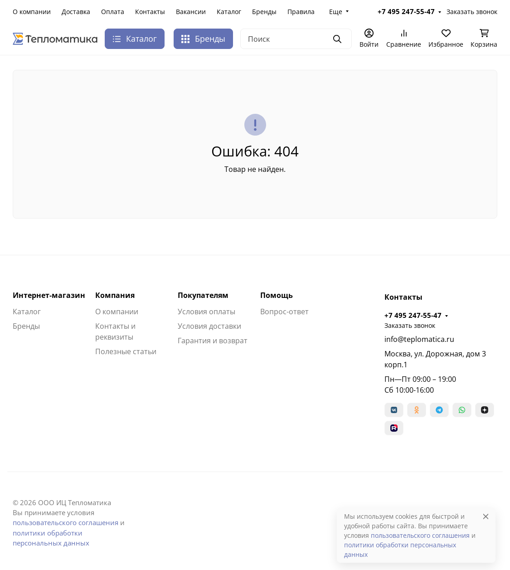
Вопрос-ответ (284, 312)
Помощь (276, 295)
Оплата (112, 11)
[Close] (485, 516)
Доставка (76, 11)
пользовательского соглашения (65, 522)
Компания (115, 295)
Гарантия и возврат (213, 341)
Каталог (229, 11)
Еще (335, 11)
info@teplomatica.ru (419, 339)
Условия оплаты (206, 312)
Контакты (150, 11)
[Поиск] (296, 39)
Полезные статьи (125, 351)
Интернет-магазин (49, 295)
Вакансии (191, 11)
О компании (32, 11)
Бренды (264, 11)
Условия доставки (209, 326)
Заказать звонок (472, 11)
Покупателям (203, 295)
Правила (301, 11)
